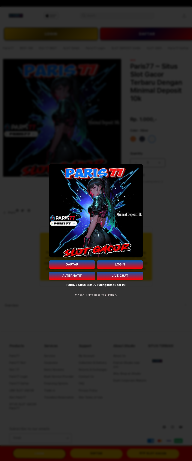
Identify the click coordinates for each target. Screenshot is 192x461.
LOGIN (120, 264)
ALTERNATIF (72, 275)
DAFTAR (72, 264)
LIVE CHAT (120, 275)
